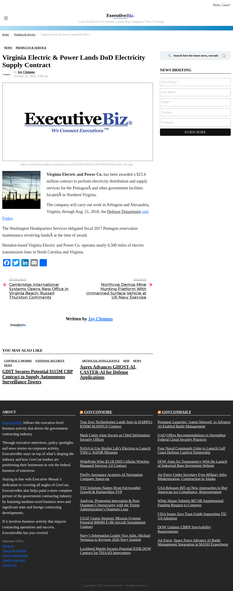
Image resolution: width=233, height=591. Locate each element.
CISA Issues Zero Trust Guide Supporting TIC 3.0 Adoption (192, 516)
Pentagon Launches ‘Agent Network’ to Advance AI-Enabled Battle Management (194, 424)
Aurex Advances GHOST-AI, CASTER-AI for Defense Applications (108, 371)
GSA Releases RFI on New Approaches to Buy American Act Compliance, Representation (193, 490)
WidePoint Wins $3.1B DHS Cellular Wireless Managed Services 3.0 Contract (114, 464)
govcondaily (176, 412)
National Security (49, 360)
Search (223, 56)
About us (8, 546)
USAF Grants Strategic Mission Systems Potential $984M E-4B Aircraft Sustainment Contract (112, 522)
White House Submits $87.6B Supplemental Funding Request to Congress (190, 503)
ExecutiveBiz (12, 422)
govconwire (98, 412)
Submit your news (13, 560)
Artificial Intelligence (101, 360)
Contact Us (9, 565)
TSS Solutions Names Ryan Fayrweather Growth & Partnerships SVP (110, 490)
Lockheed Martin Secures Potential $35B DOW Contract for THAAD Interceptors (115, 551)
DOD (126, 360)
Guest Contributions (15, 555)
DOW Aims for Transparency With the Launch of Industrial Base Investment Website (192, 464)
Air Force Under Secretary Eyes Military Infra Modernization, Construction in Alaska (192, 477)
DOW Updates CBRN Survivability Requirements (184, 529)
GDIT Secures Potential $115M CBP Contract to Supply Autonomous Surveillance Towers (37, 376)
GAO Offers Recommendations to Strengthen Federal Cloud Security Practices (192, 437)
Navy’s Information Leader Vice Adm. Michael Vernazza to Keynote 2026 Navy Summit (115, 538)
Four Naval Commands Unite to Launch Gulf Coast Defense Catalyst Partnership (191, 450)
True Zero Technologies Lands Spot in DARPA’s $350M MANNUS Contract (116, 424)
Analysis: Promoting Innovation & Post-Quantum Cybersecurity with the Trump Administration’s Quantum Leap (110, 505)
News (8, 365)
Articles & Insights (14, 550)
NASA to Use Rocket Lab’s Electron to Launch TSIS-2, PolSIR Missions (115, 450)
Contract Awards (18, 360)
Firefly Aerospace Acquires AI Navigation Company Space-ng (111, 477)
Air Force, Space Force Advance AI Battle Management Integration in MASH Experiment (193, 542)
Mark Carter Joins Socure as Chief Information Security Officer (115, 437)
